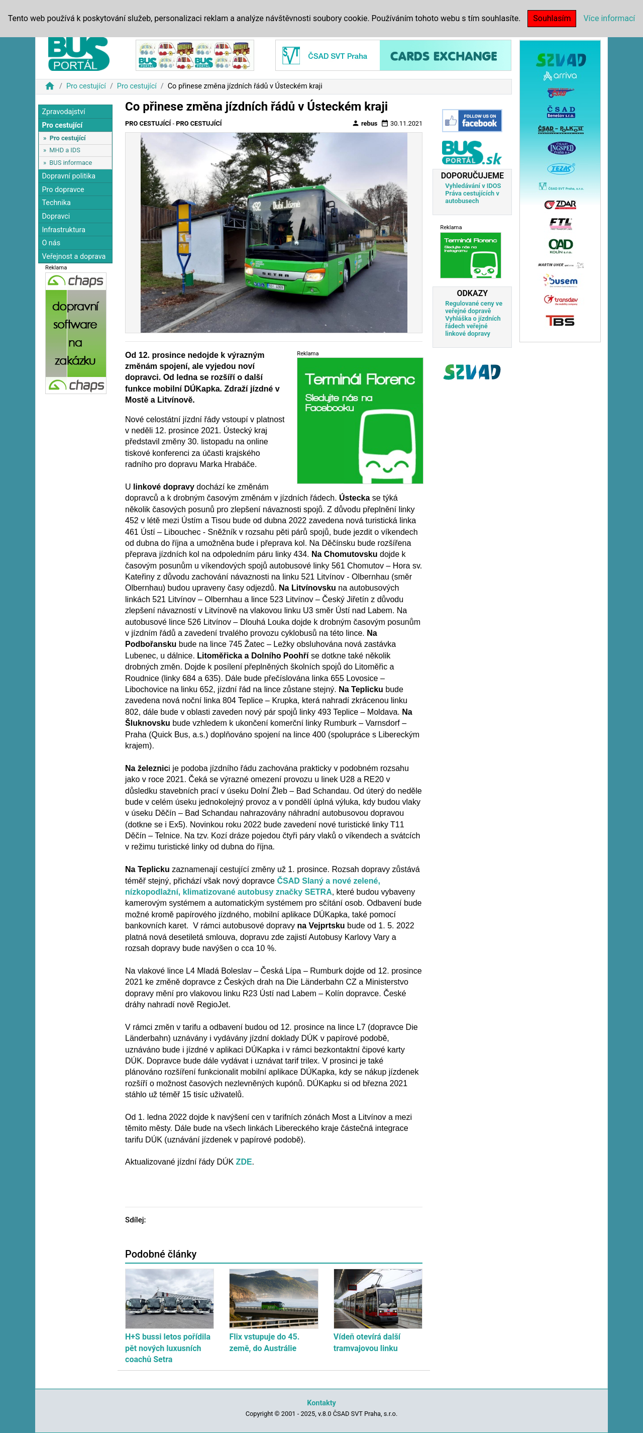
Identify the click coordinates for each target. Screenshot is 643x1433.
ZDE (244, 1162)
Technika (56, 203)
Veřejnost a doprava (73, 256)
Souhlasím (552, 18)
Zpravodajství (63, 112)
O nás (51, 243)
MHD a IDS (64, 150)
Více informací (609, 18)
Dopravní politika (68, 176)
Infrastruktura (63, 230)
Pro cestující (86, 86)
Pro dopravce (63, 189)
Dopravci (56, 216)
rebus (365, 123)
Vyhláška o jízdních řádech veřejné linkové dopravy (472, 326)
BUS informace (70, 162)
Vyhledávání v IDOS (473, 185)
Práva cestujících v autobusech (472, 197)
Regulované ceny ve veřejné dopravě (473, 307)
